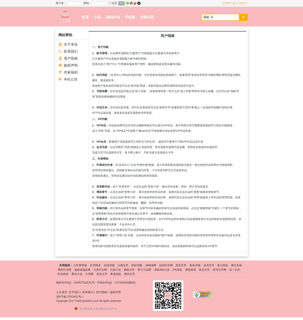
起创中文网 (166, 265)
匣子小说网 (144, 269)
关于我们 (74, 292)
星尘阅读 (222, 265)
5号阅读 (177, 269)
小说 (97, 17)
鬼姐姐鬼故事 (82, 269)
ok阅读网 (150, 265)
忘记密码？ (241, 3)
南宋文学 (129, 274)
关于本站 (71, 44)
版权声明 (71, 65)
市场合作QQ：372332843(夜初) (116, 282)
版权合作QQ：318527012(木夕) (75, 282)
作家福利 (71, 72)
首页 (85, 17)
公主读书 (61, 292)
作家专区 (147, 17)
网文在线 (236, 265)
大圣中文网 (100, 269)
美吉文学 (204, 269)
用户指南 (71, 58)
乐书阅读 (95, 265)
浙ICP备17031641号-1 (69, 296)
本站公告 (71, 79)
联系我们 (71, 51)
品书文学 (208, 265)
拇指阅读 (190, 269)
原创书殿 (136, 265)
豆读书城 (109, 265)
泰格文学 (129, 269)
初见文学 (101, 274)
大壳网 (89, 274)
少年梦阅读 (80, 265)
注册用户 (227, 3)
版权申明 (115, 292)
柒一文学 (234, 269)
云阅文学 (122, 265)
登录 (121, 3)
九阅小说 (115, 269)
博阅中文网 (64, 269)
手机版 (130, 17)
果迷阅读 (115, 274)
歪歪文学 (181, 265)
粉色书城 (195, 265)
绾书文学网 (219, 269)
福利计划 (113, 17)
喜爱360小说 (161, 269)
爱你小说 (76, 274)
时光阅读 (63, 274)
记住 (113, 3)
